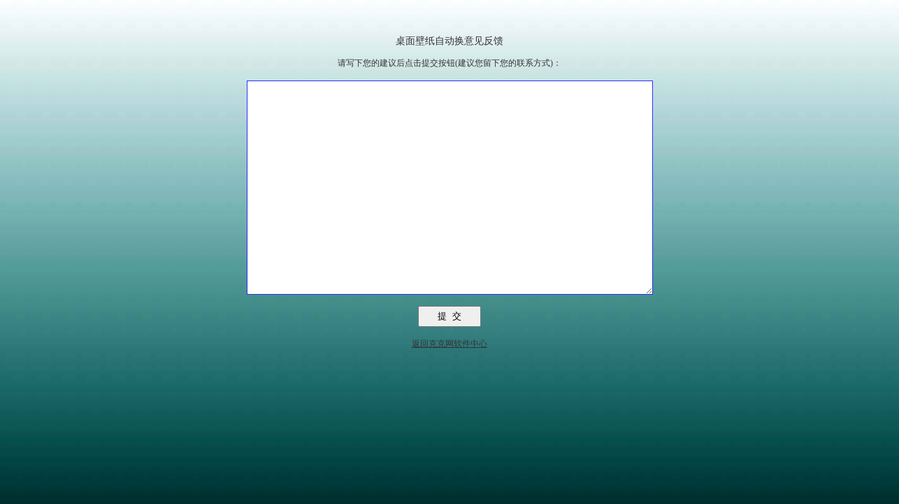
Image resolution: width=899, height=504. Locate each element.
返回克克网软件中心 (449, 386)
